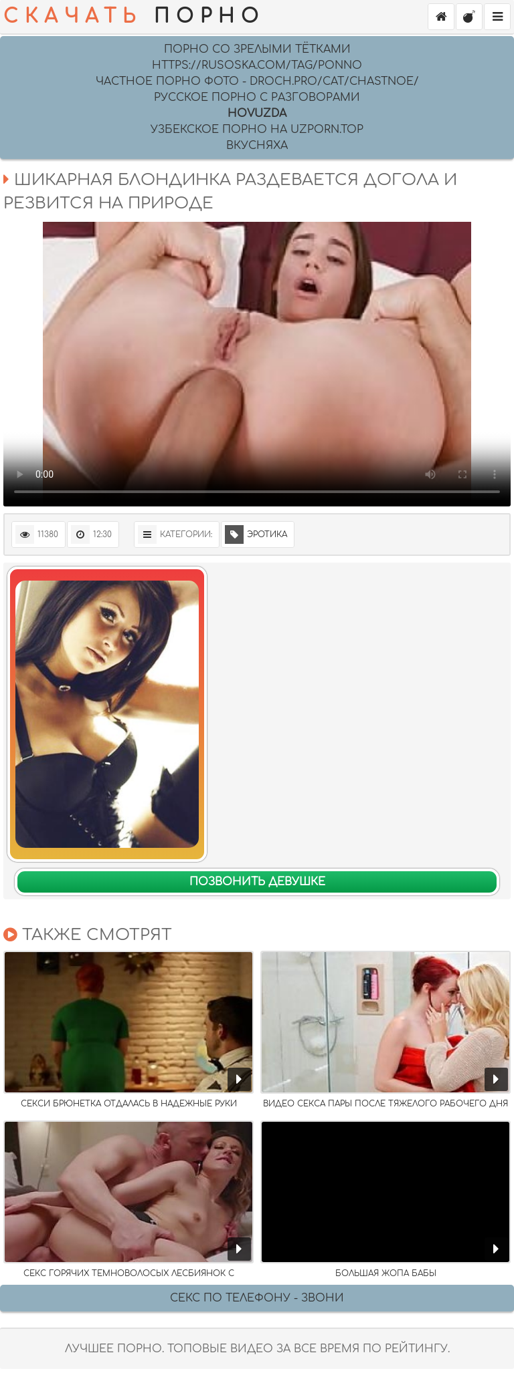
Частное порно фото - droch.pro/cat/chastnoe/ (257, 81)
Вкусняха (257, 146)
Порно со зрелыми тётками (257, 49)
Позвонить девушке (257, 882)
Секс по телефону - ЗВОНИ (257, 1298)
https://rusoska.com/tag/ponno (257, 65)
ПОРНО (134, 16)
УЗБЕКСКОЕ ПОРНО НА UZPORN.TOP (257, 130)
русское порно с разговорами (257, 98)
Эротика (256, 534)
